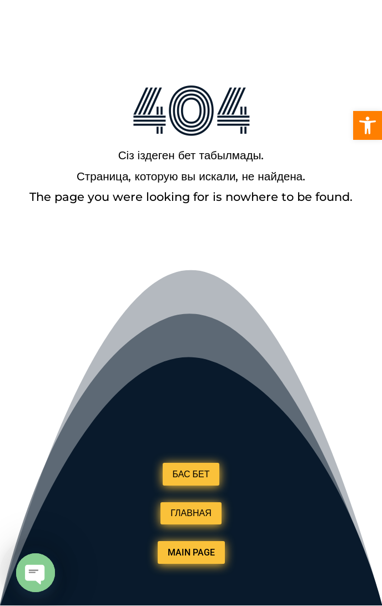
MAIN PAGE (191, 552)
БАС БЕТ (191, 474)
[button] (367, 125)
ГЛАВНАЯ (190, 513)
